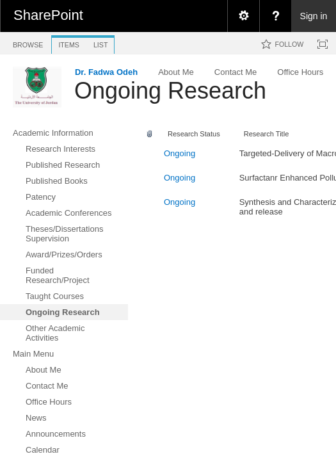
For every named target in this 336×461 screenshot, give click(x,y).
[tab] (28, 42)
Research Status (194, 134)
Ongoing (179, 153)
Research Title (266, 134)
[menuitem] (243, 16)
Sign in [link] (314, 16)
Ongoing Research (170, 90)
